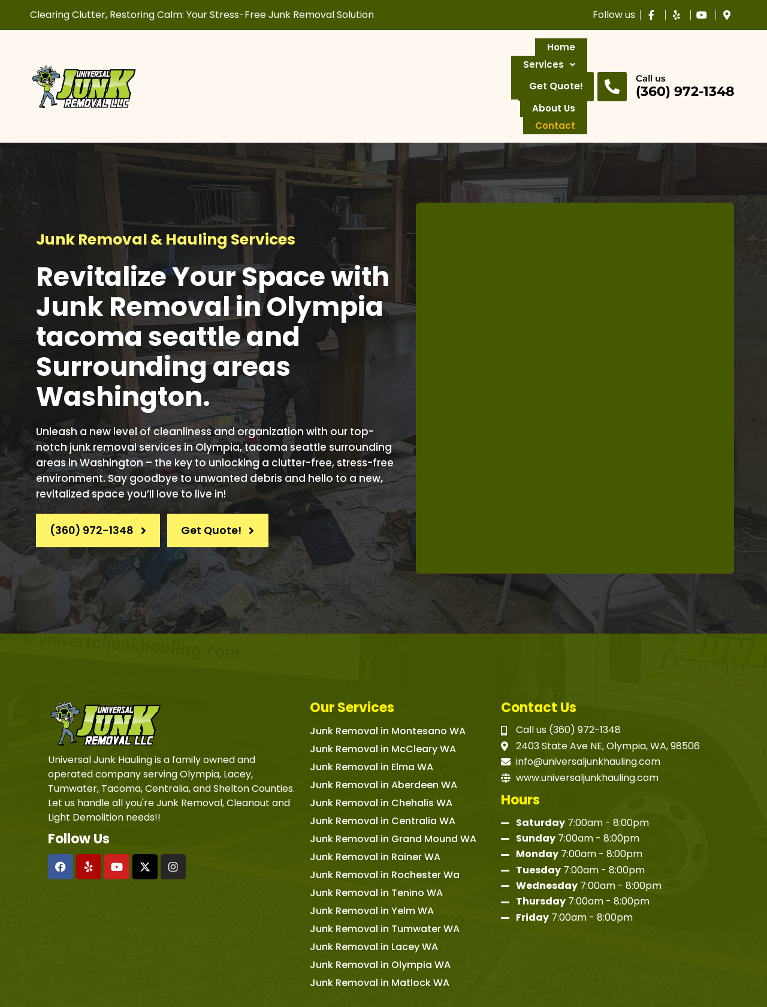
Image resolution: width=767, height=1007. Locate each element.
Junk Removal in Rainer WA (375, 806)
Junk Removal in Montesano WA (388, 680)
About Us (415, 60)
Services (241, 60)
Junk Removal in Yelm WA (372, 860)
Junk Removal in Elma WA (371, 716)
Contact (480, 60)
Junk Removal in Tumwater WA (385, 878)
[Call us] (612, 61)
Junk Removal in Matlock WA (379, 932)
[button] (241, 61)
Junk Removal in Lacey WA (374, 896)
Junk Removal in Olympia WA (380, 914)
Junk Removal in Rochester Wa (385, 824)
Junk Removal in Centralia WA (382, 770)
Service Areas (330, 60)
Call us (651, 52)
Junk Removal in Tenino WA (376, 842)
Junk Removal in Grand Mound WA (393, 788)
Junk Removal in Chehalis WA (381, 752)
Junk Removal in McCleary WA (383, 698)
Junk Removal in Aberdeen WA (383, 734)
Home (180, 60)
